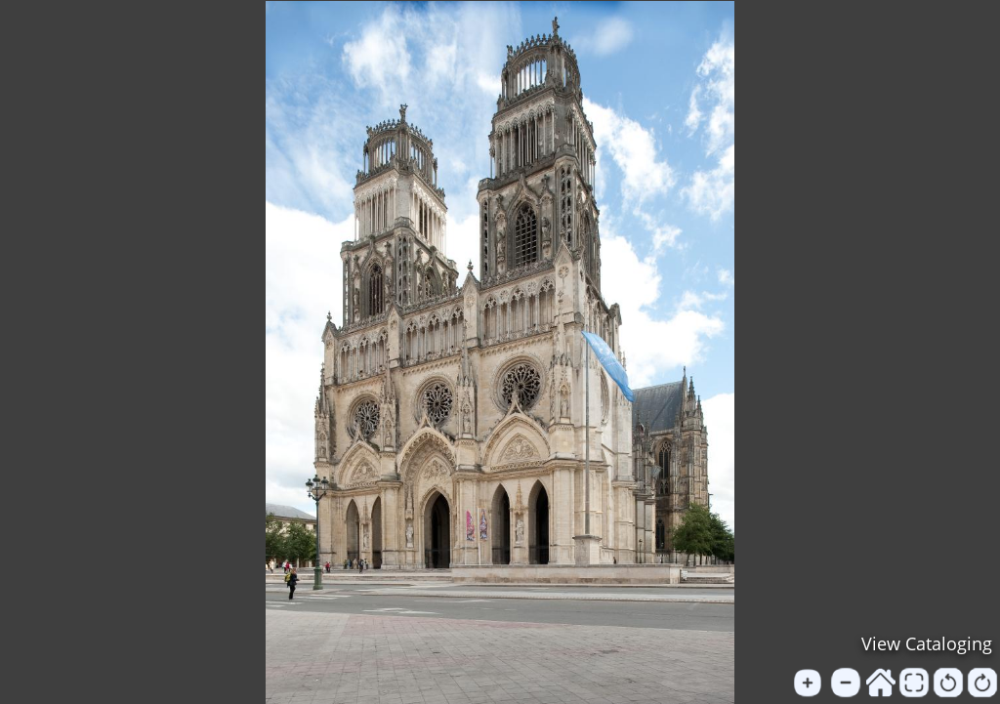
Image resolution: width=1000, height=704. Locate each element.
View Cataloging (926, 643)
